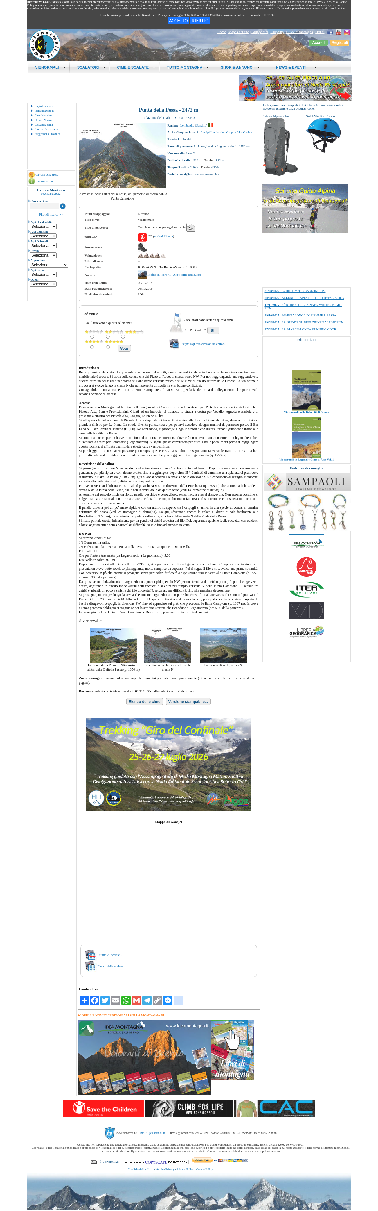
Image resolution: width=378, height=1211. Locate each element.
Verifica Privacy (165, 1169)
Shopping (277, 32)
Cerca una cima (44, 124)
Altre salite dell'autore (187, 274)
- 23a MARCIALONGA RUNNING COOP (300, 329)
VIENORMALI (50, 67)
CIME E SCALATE (136, 67)
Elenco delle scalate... (111, 966)
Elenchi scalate (43, 115)
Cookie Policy (204, 1169)
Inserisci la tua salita (47, 129)
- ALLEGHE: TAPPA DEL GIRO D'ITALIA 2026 (304, 298)
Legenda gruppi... (51, 193)
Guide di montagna (299, 32)
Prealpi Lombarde (212, 132)
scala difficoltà (163, 236)
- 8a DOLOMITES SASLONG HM (295, 291)
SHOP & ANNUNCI (240, 67)
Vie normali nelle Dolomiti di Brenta (306, 420)
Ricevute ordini (44, 181)
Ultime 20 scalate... (110, 955)
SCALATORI (91, 67)
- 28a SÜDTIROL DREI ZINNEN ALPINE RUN (304, 322)
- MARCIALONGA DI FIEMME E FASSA (300, 315)
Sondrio (201, 125)
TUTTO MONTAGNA (188, 67)
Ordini (319, 32)
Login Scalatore (44, 106)
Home (221, 32)
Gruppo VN (259, 32)
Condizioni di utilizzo (140, 1169)
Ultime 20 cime (44, 120)
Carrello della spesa (46, 174)
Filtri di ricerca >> (51, 214)
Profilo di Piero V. (159, 274)
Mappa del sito (238, 32)
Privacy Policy (185, 1169)
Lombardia (187, 125)
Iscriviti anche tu (44, 110)
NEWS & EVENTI (294, 67)
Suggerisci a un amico (48, 134)
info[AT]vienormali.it (152, 1133)
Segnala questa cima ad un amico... (203, 344)
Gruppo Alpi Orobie (239, 132)
